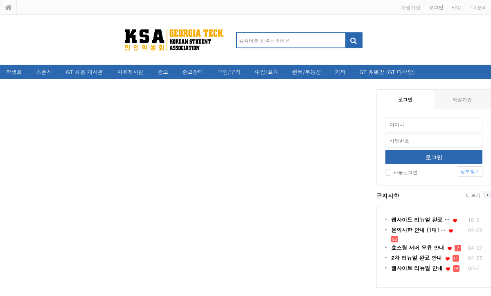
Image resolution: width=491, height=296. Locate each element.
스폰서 (44, 72)
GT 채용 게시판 (84, 72)
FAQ (457, 7)
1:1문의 (478, 7)
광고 (163, 72)
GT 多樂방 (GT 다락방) (386, 72)
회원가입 (411, 7)
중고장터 (192, 72)
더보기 (473, 195)
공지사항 (387, 196)
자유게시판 (130, 72)
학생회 (14, 72)
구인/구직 (229, 72)
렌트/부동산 (306, 72)
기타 (340, 72)
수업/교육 (266, 72)
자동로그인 (401, 172)
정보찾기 (470, 171)
